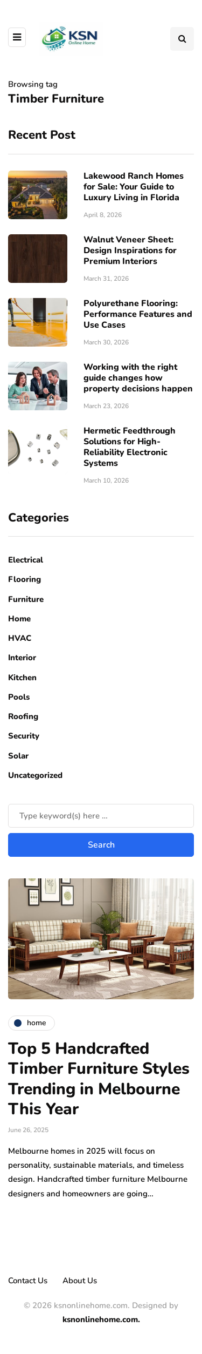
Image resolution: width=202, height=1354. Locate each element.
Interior (22, 657)
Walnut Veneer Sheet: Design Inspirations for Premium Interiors (130, 250)
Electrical (25, 559)
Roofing (23, 716)
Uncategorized (35, 775)
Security (23, 735)
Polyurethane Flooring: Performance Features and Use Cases (137, 314)
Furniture (26, 599)
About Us (79, 1280)
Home (19, 618)
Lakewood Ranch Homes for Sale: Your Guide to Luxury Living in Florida (133, 187)
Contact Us (27, 1280)
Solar (18, 755)
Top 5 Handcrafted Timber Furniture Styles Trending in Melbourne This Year (99, 1079)
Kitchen (22, 677)
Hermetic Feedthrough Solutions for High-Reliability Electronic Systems (129, 447)
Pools (19, 697)
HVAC (19, 638)
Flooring (24, 579)
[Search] (101, 816)
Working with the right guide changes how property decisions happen (138, 378)
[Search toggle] (182, 39)
